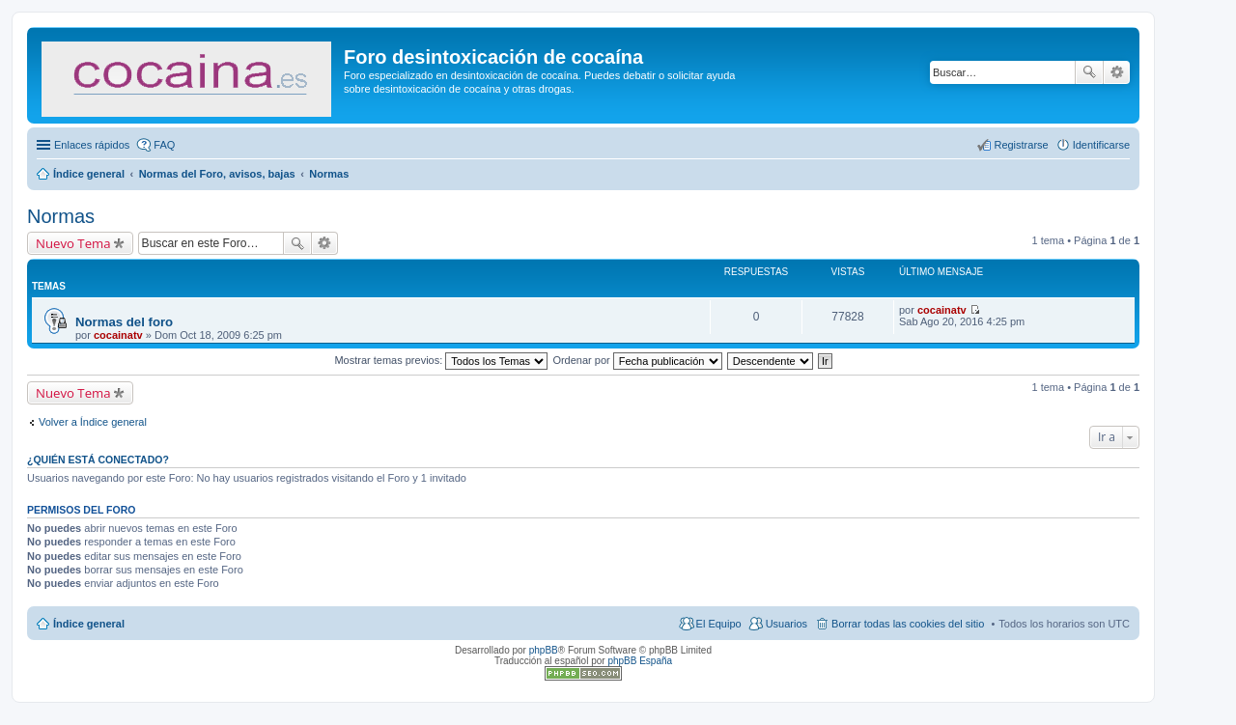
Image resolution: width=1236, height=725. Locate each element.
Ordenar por (636, 360)
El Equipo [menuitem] (719, 623)
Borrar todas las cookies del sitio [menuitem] (907, 623)
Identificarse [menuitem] (1101, 145)
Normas (61, 216)
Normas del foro (124, 322)
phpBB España (639, 660)
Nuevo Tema (73, 243)
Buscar (1089, 72)
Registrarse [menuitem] (1021, 145)
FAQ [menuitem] (164, 145)
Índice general (89, 623)
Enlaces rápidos (91, 145)
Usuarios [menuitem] (786, 623)
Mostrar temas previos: (441, 360)
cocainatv (118, 335)
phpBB (543, 650)
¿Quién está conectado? (98, 459)
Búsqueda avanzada (1117, 72)
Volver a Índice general (93, 422)
